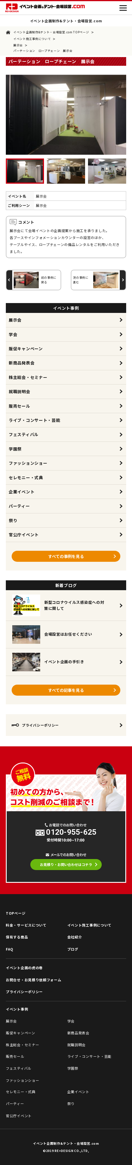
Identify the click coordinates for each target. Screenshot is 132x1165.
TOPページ (15, 913)
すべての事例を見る (66, 556)
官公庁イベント (24, 534)
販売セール (19, 406)
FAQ (9, 949)
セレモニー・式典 (26, 477)
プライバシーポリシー (35, 725)
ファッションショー (28, 463)
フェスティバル (23, 434)
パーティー (19, 506)
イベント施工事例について (32, 39)
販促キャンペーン (26, 348)
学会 (13, 334)
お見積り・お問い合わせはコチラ (66, 864)
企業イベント (21, 492)
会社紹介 (74, 936)
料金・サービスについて (26, 924)
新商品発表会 (21, 363)
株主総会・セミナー (28, 377)
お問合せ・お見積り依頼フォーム (33, 979)
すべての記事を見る (66, 690)
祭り (13, 520)
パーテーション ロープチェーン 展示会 (42, 50)
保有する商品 (17, 936)
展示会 (18, 45)
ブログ (72, 949)
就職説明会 (19, 391)
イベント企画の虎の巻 (24, 967)
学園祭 (15, 449)
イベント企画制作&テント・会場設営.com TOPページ (47, 32)
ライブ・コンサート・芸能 (34, 420)
